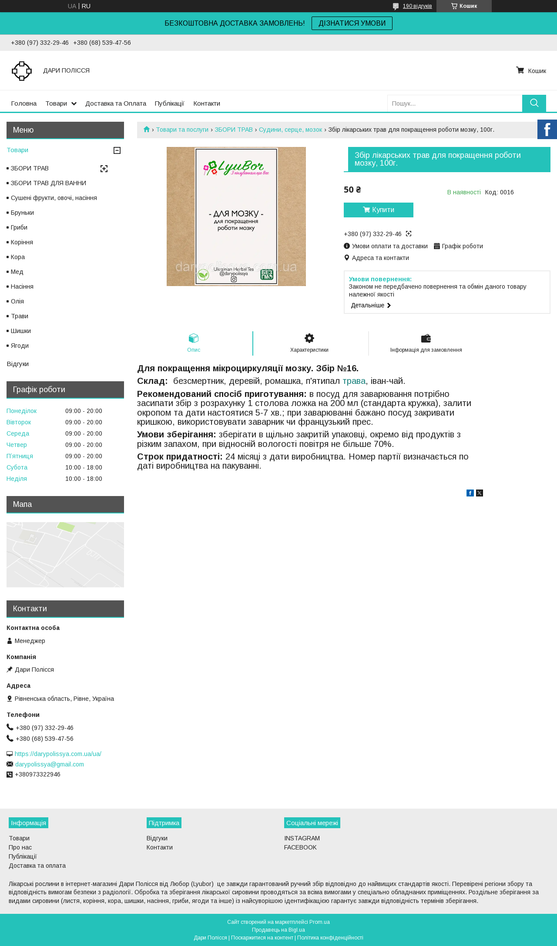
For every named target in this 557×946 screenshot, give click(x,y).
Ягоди (20, 345)
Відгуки (18, 363)
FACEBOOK (300, 847)
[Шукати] (534, 103)
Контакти (206, 103)
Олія (17, 301)
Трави (19, 316)
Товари (56, 103)
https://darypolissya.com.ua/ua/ (58, 753)
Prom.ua (319, 922)
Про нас (20, 847)
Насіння (22, 286)
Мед (17, 271)
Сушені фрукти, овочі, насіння (54, 197)
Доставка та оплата (37, 865)
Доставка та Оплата (115, 103)
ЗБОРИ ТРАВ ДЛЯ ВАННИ (48, 183)
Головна (24, 103)
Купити (383, 209)
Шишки (21, 330)
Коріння (22, 242)
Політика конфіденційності (330, 938)
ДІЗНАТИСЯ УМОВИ (352, 23)
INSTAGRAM (302, 838)
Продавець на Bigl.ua (278, 930)
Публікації (170, 103)
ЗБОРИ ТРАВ (234, 129)
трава (354, 381)
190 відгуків (417, 6)
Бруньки (22, 212)
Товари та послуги (182, 129)
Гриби (19, 227)
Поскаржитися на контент (262, 938)
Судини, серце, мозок (290, 129)
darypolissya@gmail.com (49, 764)
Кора (18, 256)
